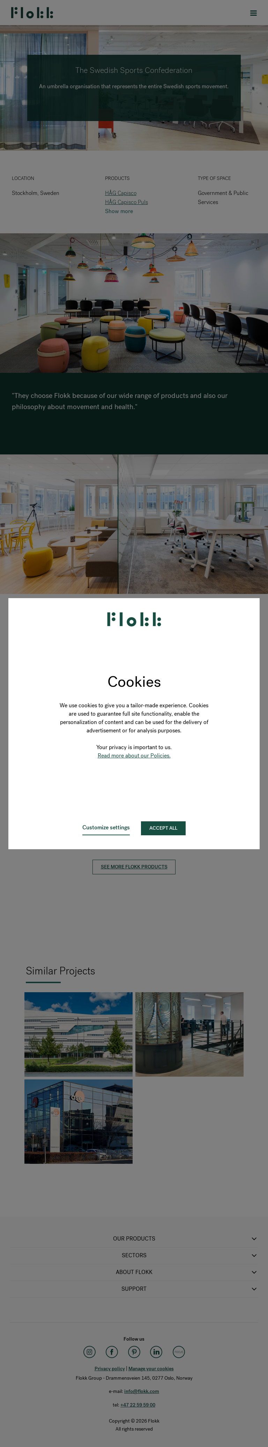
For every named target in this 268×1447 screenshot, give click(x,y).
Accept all (163, 828)
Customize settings (106, 827)
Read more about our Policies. (134, 755)
